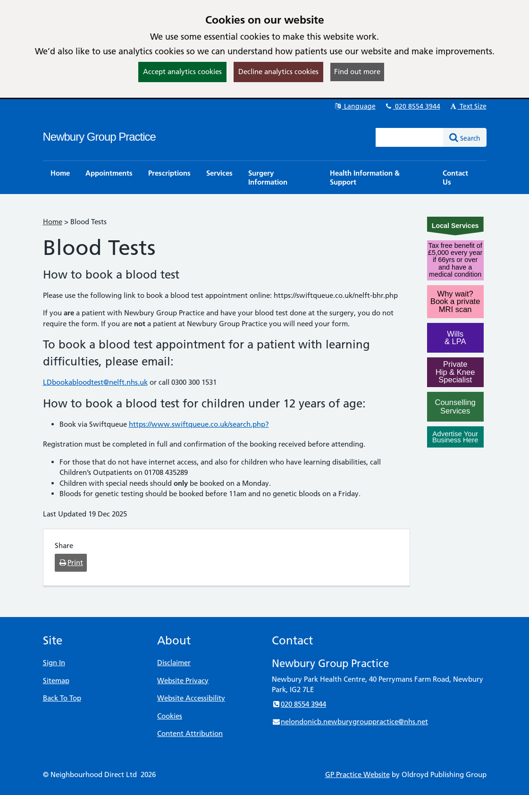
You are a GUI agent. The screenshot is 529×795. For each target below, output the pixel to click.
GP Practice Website (357, 774)
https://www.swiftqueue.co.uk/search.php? (199, 424)
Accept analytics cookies (182, 71)
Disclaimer (174, 662)
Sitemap (56, 680)
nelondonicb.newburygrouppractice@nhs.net (350, 721)
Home (52, 221)
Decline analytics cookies (278, 71)
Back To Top (62, 698)
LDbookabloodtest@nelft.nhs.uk (95, 382)
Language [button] (355, 106)
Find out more (357, 71)
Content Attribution (190, 733)
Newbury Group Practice (99, 136)
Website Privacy (183, 680)
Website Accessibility (191, 698)
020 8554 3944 (412, 106)
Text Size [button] (468, 106)
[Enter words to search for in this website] (410, 137)
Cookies (169, 715)
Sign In (54, 662)
